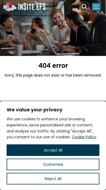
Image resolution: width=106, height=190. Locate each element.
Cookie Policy (84, 137)
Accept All (53, 150)
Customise (53, 164)
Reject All (53, 178)
